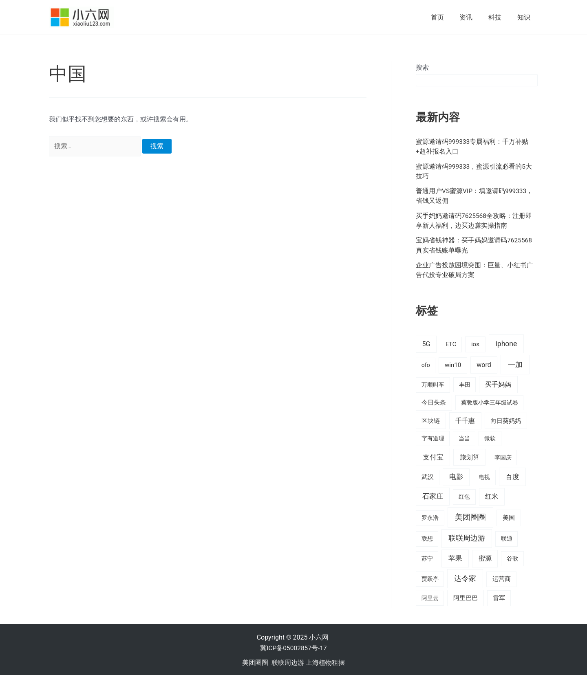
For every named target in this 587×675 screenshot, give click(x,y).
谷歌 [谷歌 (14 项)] (512, 557)
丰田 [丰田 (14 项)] (464, 383)
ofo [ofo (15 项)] (425, 364)
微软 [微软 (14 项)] (490, 437)
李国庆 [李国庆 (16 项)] (503, 456)
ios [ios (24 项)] (475, 343)
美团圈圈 (255, 661)
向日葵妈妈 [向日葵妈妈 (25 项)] (505, 419)
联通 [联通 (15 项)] (506, 537)
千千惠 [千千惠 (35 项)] (465, 419)
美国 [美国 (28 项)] (509, 516)
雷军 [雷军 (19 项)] (499, 596)
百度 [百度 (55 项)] (512, 476)
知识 (525, 17)
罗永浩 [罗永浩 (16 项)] (430, 516)
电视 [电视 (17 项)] (484, 476)
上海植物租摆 (325, 661)
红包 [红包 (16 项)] (464, 496)
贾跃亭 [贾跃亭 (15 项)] (430, 578)
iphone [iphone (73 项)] (506, 343)
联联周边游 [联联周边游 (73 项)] (466, 537)
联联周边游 (287, 661)
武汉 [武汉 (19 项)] (427, 476)
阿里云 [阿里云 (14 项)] (430, 597)
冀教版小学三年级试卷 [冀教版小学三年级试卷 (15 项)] (489, 401)
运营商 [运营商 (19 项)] (501, 578)
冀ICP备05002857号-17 (293, 647)
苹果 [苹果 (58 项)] (455, 557)
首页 (446, 17)
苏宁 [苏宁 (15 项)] (427, 557)
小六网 (319, 636)
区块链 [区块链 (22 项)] (430, 419)
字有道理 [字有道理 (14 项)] (432, 437)
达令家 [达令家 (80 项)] (465, 577)
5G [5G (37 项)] (426, 343)
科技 (498, 17)
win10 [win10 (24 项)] (453, 364)
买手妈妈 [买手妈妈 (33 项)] (498, 383)
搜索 (422, 67)
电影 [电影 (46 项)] (456, 476)
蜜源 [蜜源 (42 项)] (485, 557)
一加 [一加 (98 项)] (515, 363)
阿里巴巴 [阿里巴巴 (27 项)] (465, 596)
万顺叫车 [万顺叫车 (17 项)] (432, 383)
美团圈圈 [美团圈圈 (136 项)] (470, 516)
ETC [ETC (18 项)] (451, 343)
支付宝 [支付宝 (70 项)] (433, 456)
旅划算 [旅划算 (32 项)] (469, 456)
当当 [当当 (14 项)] (464, 437)
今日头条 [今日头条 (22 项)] (433, 401)
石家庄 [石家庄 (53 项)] (432, 495)
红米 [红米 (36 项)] (491, 495)
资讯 (472, 17)
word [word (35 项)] (484, 364)
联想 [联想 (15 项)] (427, 537)
